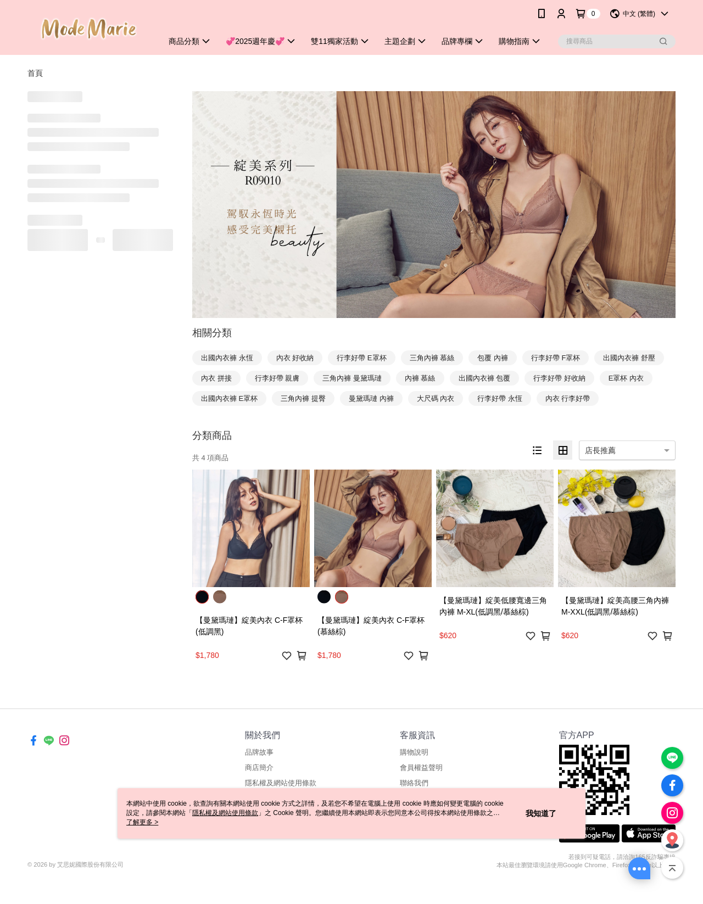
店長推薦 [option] (600, 450)
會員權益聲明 (421, 767)
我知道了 (541, 813)
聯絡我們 (414, 783)
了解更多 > (142, 822)
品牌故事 (259, 752)
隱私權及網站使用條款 (280, 783)
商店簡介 (259, 767)
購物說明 (414, 752)
